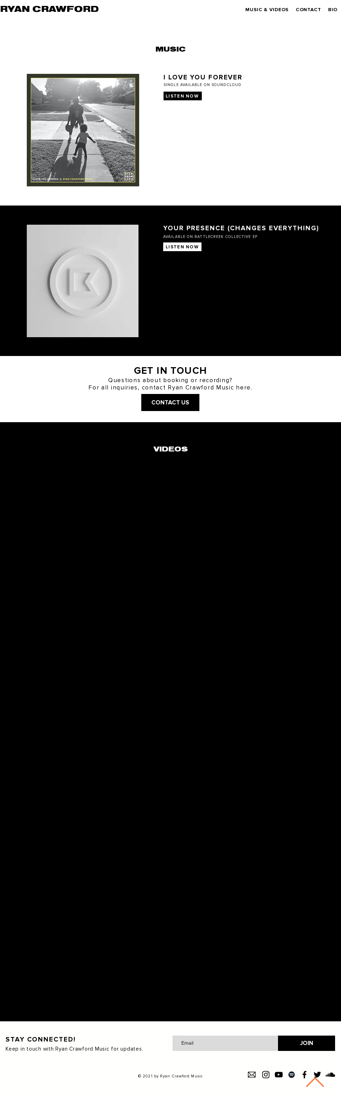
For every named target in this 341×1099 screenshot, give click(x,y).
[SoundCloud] (330, 1074)
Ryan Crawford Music (181, 1076)
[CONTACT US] (170, 402)
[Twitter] (317, 1074)
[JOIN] (306, 1043)
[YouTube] (279, 1074)
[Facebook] (304, 1074)
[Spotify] (291, 1074)
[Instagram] (266, 1074)
